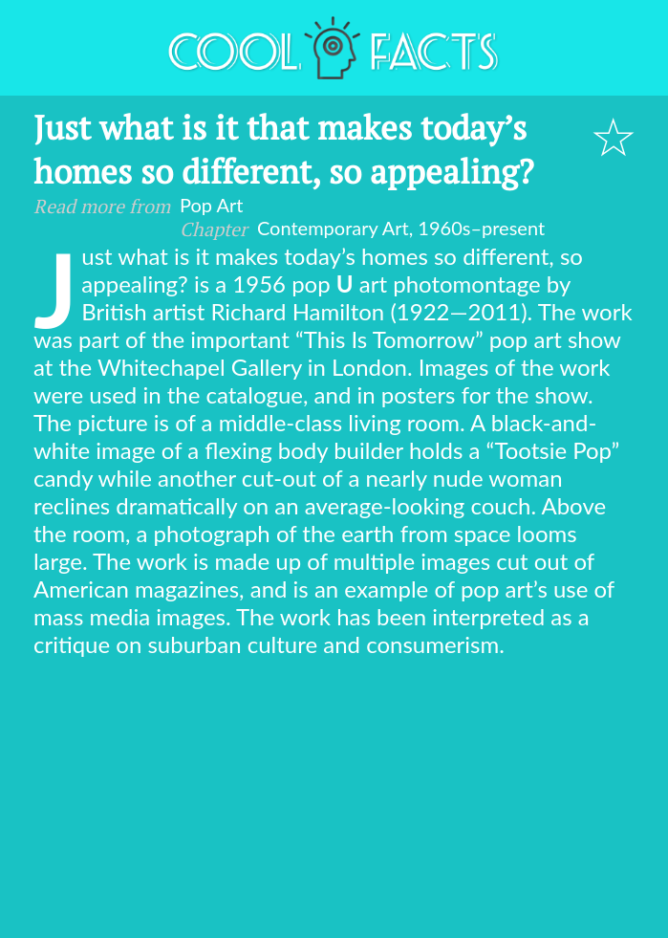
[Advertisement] (334, 801)
